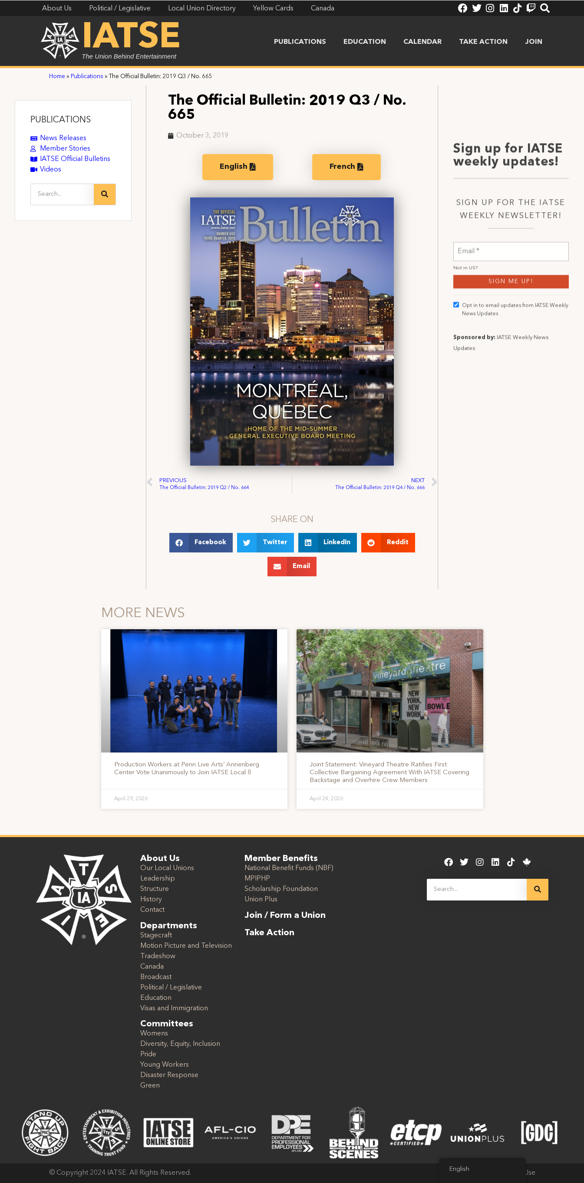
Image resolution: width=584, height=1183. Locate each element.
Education (364, 42)
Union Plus (260, 899)
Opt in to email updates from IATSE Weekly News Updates (510, 394)
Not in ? (465, 353)
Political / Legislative (171, 987)
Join (533, 42)
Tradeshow (157, 956)
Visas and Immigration (174, 1008)
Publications (300, 42)
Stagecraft (156, 935)
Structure (154, 889)
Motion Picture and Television (186, 946)
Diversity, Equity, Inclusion (180, 1044)
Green (150, 1085)
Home (57, 76)
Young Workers (164, 1064)
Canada (152, 966)
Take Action (483, 42)
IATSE (131, 38)
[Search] (104, 194)
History (151, 899)
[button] (201, 542)
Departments (168, 926)
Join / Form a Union (285, 915)
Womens (154, 1033)
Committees (166, 1024)
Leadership (157, 878)
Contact (152, 910)
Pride (148, 1054)
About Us (160, 858)
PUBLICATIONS (60, 120)
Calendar (422, 42)
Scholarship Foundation (281, 889)
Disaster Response (169, 1075)
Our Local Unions (167, 868)
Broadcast (156, 977)
